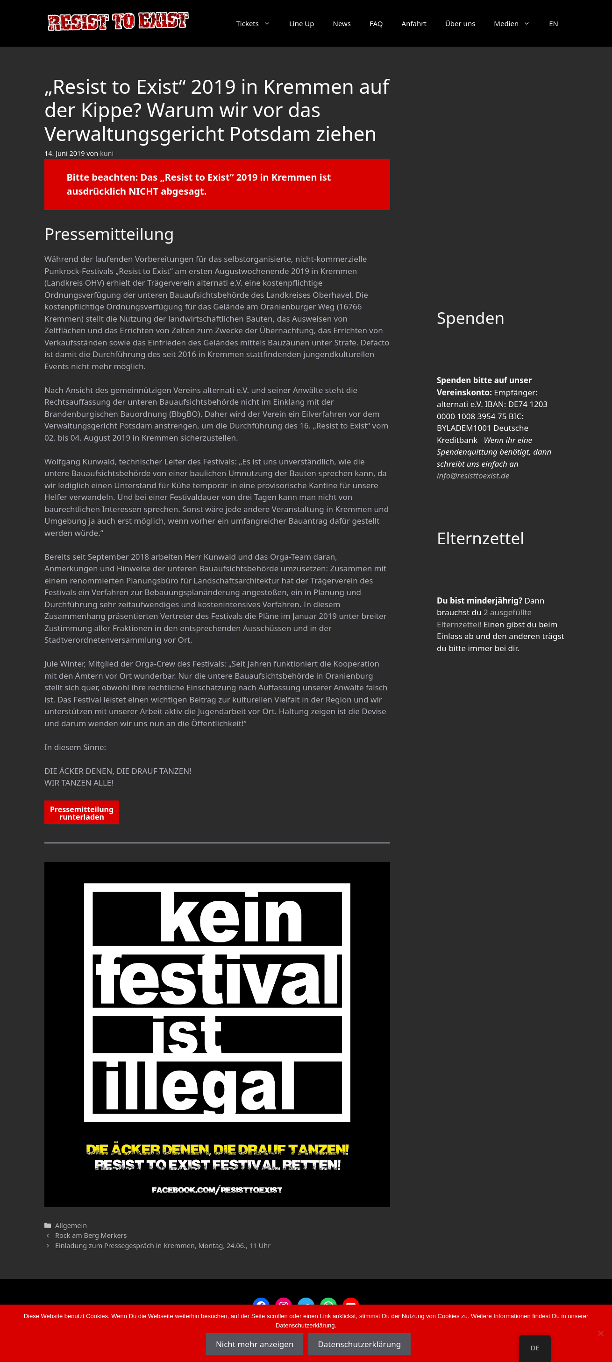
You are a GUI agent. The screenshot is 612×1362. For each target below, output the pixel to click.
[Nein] (600, 1333)
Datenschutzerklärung (359, 1344)
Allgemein (71, 1225)
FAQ (376, 23)
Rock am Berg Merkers (91, 1235)
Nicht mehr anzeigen (255, 1344)
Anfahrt (414, 23)
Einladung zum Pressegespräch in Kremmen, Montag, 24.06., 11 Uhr (162, 1245)
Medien (517, 23)
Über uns (460, 23)
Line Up (301, 23)
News (342, 23)
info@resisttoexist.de (473, 475)
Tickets (257, 23)
